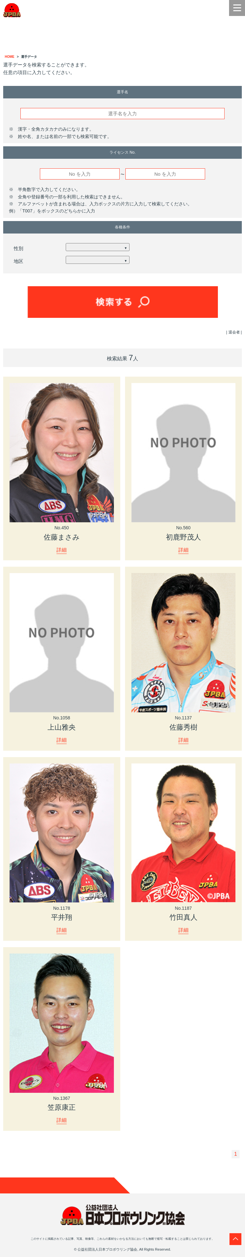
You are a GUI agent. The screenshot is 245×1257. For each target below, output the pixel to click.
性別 (18, 248)
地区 (18, 261)
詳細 (61, 550)
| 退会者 (233, 332)
